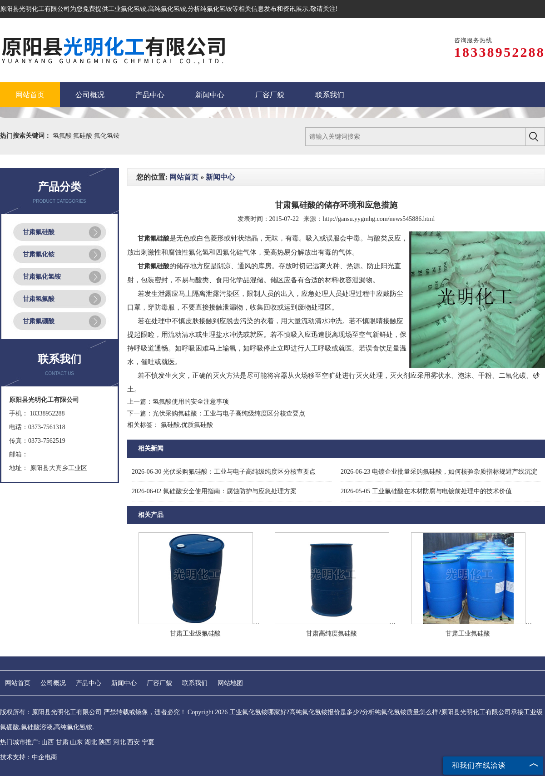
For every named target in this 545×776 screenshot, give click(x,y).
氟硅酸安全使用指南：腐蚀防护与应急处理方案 (214, 491)
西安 (133, 742)
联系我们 (195, 683)
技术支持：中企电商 (28, 757)
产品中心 (88, 683)
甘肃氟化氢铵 (42, 276)
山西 (47, 742)
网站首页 (183, 177)
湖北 (90, 742)
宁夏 (148, 742)
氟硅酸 (83, 135)
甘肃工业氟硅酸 (468, 633)
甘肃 (62, 742)
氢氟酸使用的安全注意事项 (191, 401)
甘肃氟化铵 (38, 254)
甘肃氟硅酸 (38, 232)
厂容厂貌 (159, 683)
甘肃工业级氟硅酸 (195, 633)
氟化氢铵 (106, 135)
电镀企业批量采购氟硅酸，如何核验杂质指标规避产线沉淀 (439, 471)
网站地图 (230, 683)
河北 (119, 742)
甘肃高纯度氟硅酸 (331, 633)
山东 (76, 742)
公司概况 (53, 683)
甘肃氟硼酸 (38, 321)
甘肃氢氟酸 (38, 298)
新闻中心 (220, 177)
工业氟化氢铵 (127, 8)
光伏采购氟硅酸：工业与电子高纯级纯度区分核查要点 (229, 413)
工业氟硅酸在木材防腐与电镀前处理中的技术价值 (426, 491)
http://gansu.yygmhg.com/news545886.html (378, 218)
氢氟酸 (63, 135)
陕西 (105, 742)
